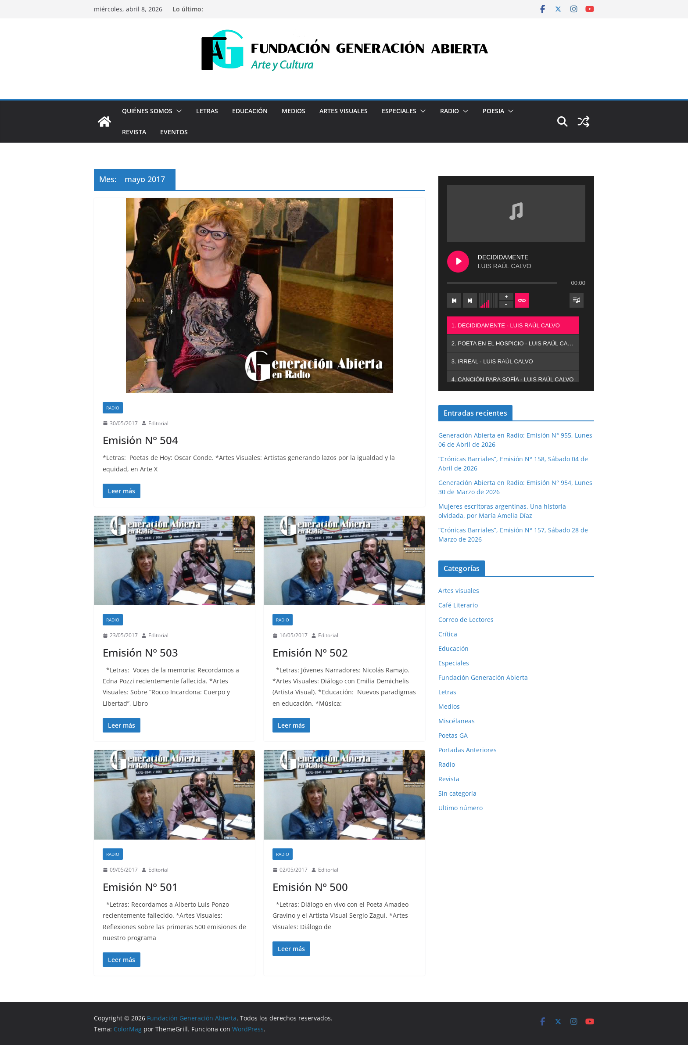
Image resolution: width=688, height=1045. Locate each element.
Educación (250, 111)
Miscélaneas (456, 721)
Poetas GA (453, 735)
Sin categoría (457, 793)
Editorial (158, 423)
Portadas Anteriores (467, 750)
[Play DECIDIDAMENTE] (458, 262)
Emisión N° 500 (310, 887)
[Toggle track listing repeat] (522, 300)
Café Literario (458, 605)
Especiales (399, 111)
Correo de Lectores (466, 619)
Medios (293, 111)
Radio (449, 111)
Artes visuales (343, 111)
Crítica (447, 634)
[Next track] (470, 300)
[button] (177, 111)
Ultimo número (460, 808)
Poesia (493, 111)
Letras (207, 111)
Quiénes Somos (147, 111)
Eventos (174, 132)
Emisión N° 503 (140, 652)
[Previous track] (454, 300)
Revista (134, 132)
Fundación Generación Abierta (483, 677)
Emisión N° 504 (140, 440)
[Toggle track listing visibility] (577, 300)
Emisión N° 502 (310, 652)
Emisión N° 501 (140, 887)
